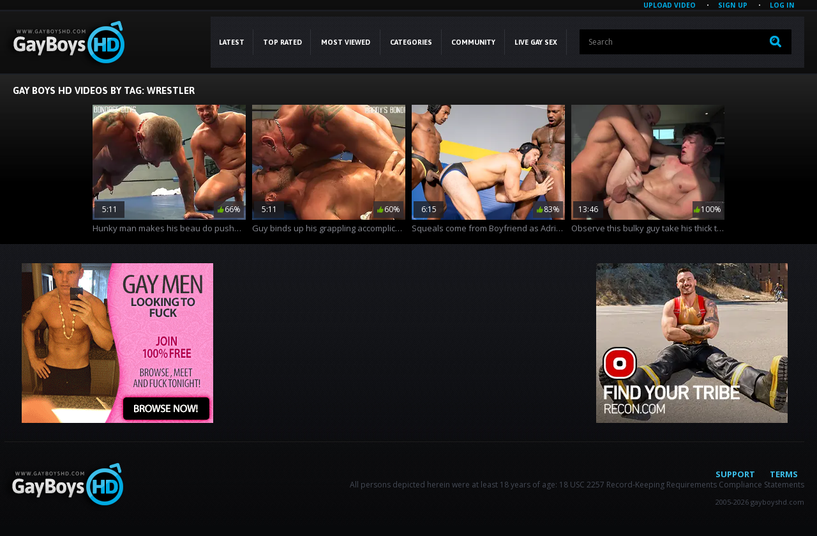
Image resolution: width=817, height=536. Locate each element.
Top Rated (282, 42)
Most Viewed (345, 42)
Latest (231, 42)
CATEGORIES (411, 42)
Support (735, 474)
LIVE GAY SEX (535, 42)
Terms (784, 474)
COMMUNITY (473, 42)
